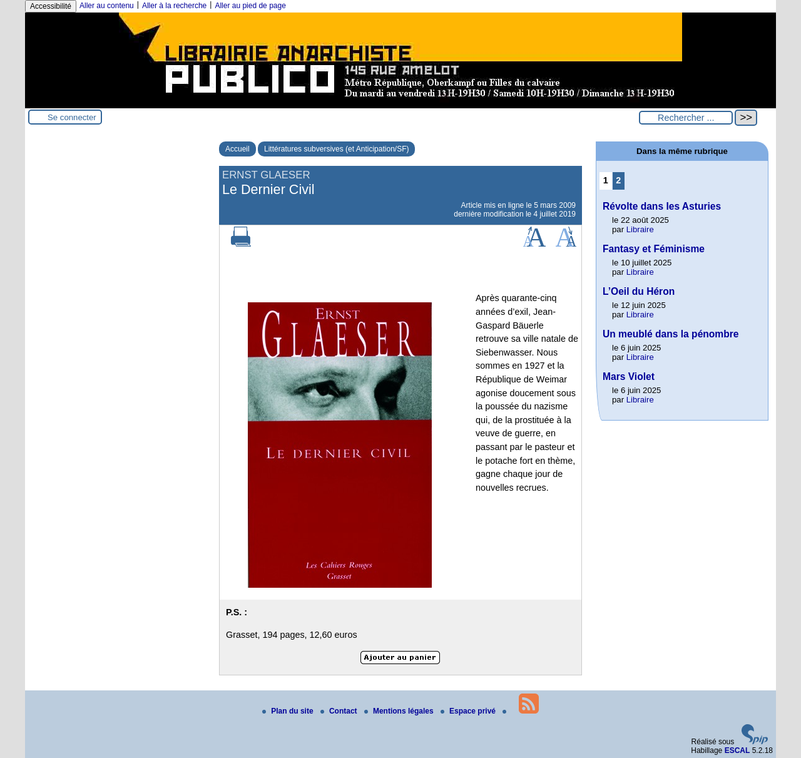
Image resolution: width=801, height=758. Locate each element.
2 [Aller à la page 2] (618, 180)
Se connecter (72, 117)
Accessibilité (50, 6)
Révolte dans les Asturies (662, 206)
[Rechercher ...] (686, 118)
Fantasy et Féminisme (654, 248)
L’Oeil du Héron (639, 291)
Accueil (237, 149)
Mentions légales (400, 711)
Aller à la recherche (174, 5)
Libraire (640, 229)
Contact (339, 711)
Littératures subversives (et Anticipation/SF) (336, 149)
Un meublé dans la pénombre (671, 334)
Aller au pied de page (250, 5)
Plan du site (288, 711)
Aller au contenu (106, 5)
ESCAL (737, 750)
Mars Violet (629, 376)
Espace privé (469, 711)
